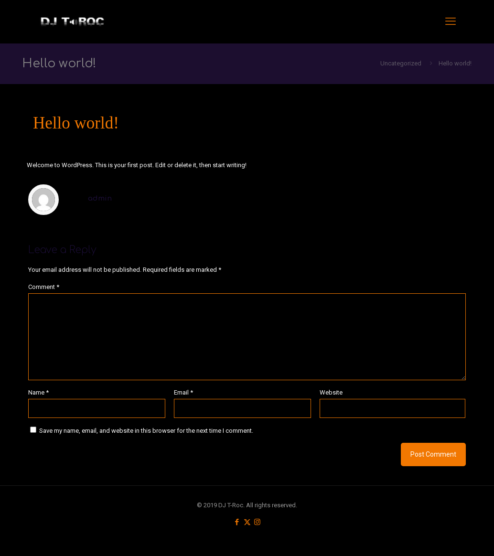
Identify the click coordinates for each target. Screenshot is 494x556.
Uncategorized (400, 63)
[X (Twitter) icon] (247, 522)
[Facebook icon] (237, 522)
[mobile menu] (450, 21)
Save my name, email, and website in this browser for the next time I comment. (146, 430)
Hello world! (455, 63)
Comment (43, 286)
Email (183, 392)
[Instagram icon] (257, 522)
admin (100, 198)
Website (331, 392)
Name (38, 392)
